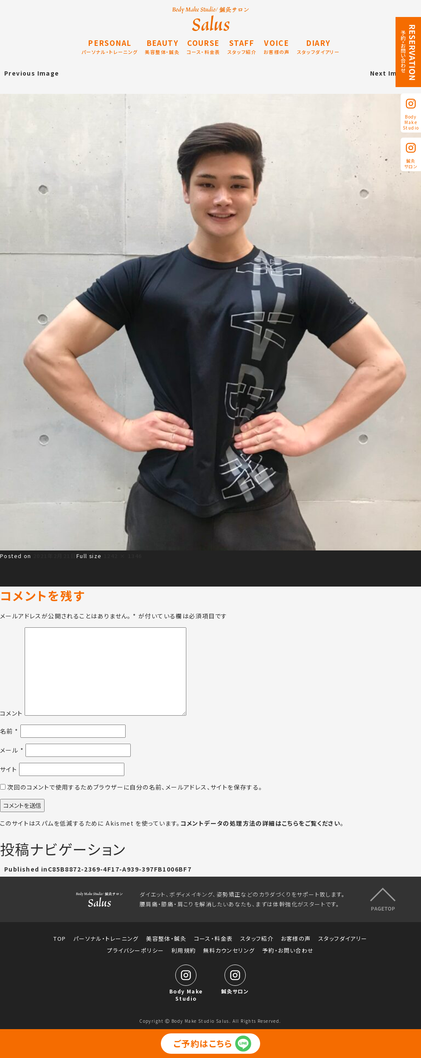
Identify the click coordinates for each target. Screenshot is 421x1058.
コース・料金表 (213, 937)
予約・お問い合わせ (288, 949)
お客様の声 (296, 937)
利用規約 (183, 949)
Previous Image (31, 73)
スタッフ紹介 (256, 937)
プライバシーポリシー (135, 949)
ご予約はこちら (203, 1043)
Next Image (390, 73)
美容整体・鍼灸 (166, 937)
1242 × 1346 (123, 556)
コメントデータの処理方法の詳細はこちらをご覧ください (260, 823)
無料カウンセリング (229, 949)
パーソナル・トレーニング (106, 937)
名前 (9, 731)
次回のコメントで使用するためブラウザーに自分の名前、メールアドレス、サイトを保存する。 (134, 787)
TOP (59, 937)
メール (12, 750)
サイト (8, 769)
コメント (11, 713)
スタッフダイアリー (343, 937)
